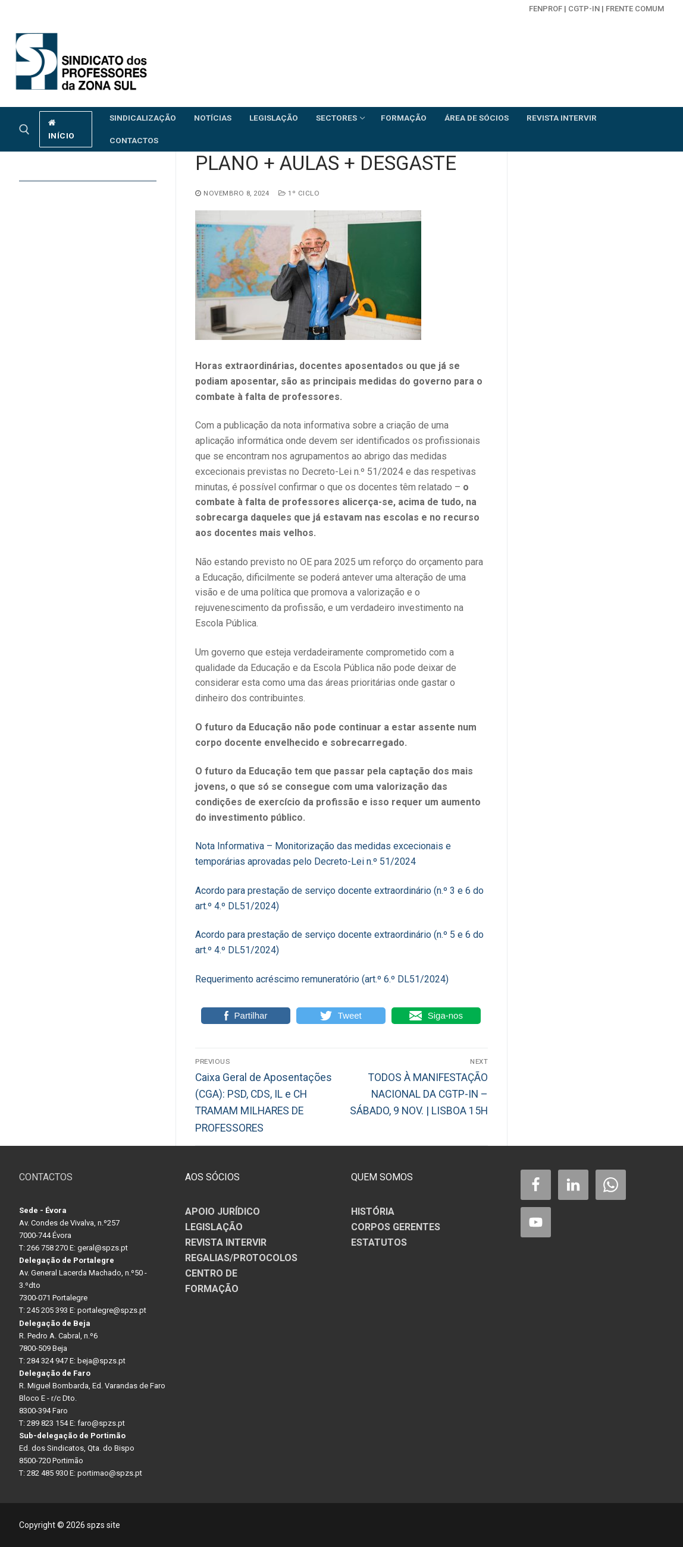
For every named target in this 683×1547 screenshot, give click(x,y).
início (61, 129)
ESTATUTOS (379, 1242)
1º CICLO (298, 193)
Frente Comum (635, 8)
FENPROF (545, 8)
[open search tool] (24, 129)
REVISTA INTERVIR (226, 1242)
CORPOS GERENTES (395, 1227)
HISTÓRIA (372, 1211)
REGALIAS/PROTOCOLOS (241, 1258)
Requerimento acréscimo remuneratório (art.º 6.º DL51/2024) (322, 979)
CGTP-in (584, 8)
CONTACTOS (46, 1177)
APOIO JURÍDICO (222, 1211)
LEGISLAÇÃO (214, 1227)
